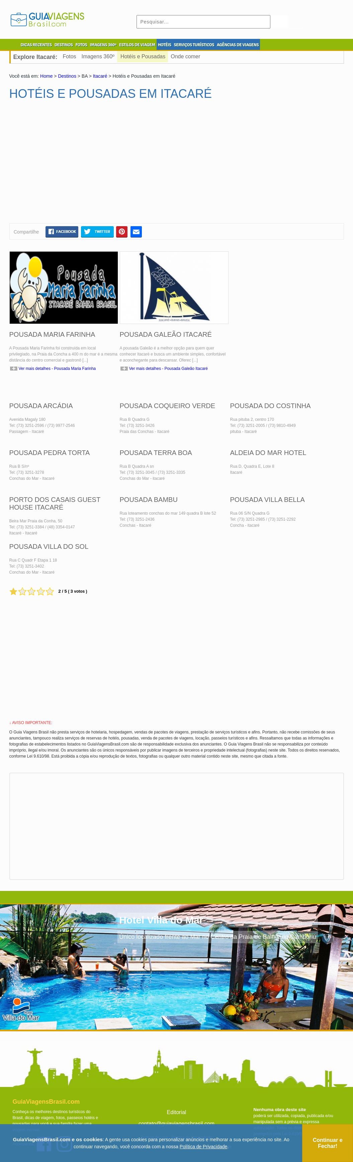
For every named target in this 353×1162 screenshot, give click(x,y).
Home (46, 76)
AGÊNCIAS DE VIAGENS (238, 45)
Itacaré (100, 76)
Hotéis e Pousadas (142, 56)
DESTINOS (64, 45)
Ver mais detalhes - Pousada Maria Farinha (57, 368)
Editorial (176, 1112)
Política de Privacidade (203, 1146)
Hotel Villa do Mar (161, 919)
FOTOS (81, 45)
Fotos (69, 56)
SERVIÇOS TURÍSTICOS (194, 45)
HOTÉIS (164, 45)
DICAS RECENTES (36, 45)
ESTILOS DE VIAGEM (137, 45)
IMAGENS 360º (103, 45)
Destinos (67, 76)
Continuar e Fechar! (328, 1143)
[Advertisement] (74, 164)
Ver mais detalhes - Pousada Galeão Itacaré (168, 368)
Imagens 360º (98, 56)
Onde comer (185, 56)
